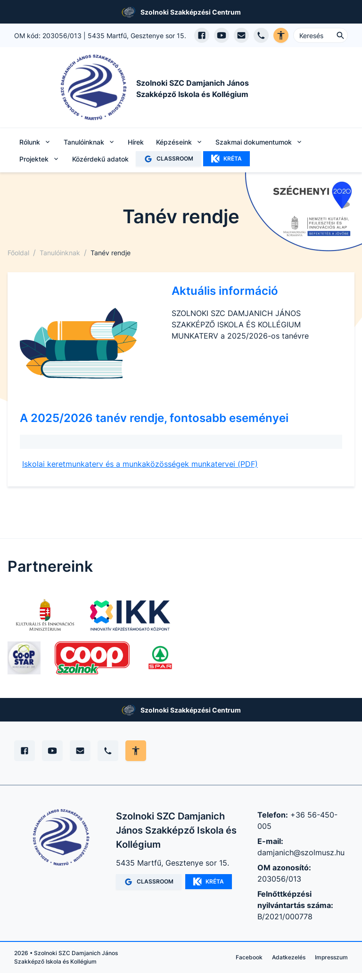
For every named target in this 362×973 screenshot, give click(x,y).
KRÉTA (226, 158)
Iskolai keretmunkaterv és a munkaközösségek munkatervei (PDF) (140, 464)
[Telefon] (108, 750)
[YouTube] (52, 750)
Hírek (136, 142)
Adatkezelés (288, 957)
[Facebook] (24, 750)
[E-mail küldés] (241, 35)
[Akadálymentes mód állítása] (135, 750)
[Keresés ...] (320, 35)
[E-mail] (80, 750)
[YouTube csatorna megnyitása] (221, 35)
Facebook (249, 957)
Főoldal (18, 253)
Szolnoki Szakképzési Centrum (190, 12)
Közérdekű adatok (100, 159)
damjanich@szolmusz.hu (301, 852)
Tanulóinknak (60, 253)
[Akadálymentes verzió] (280, 35)
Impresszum (331, 957)
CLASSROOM (168, 158)
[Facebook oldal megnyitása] (201, 35)
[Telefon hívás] (261, 35)
